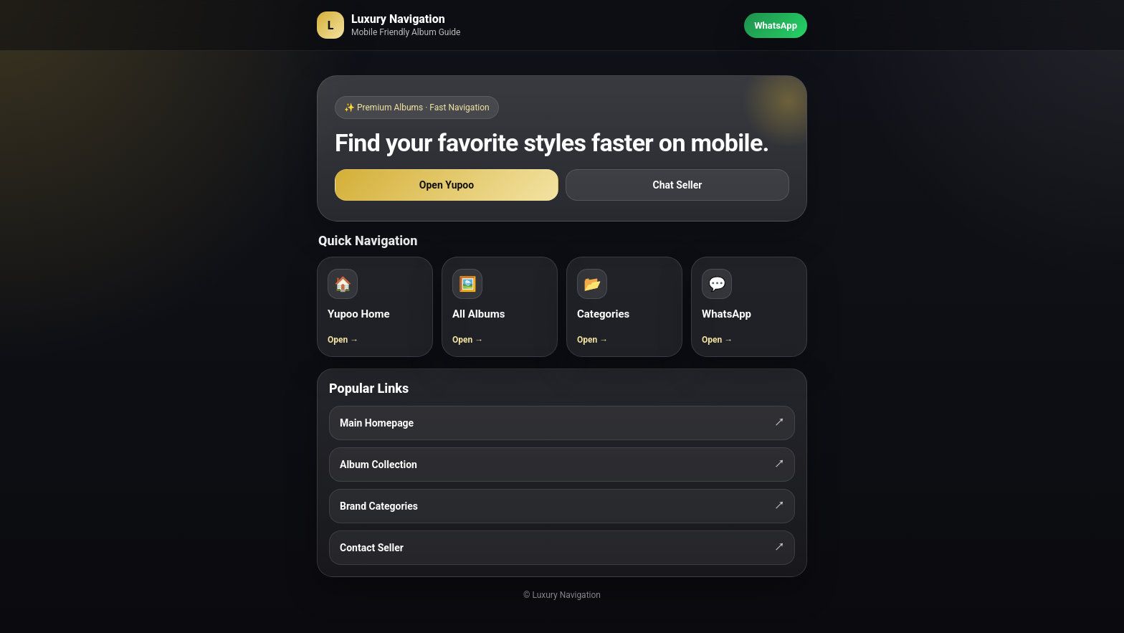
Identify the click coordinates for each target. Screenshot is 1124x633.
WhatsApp (775, 25)
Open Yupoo (446, 185)
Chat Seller (677, 185)
